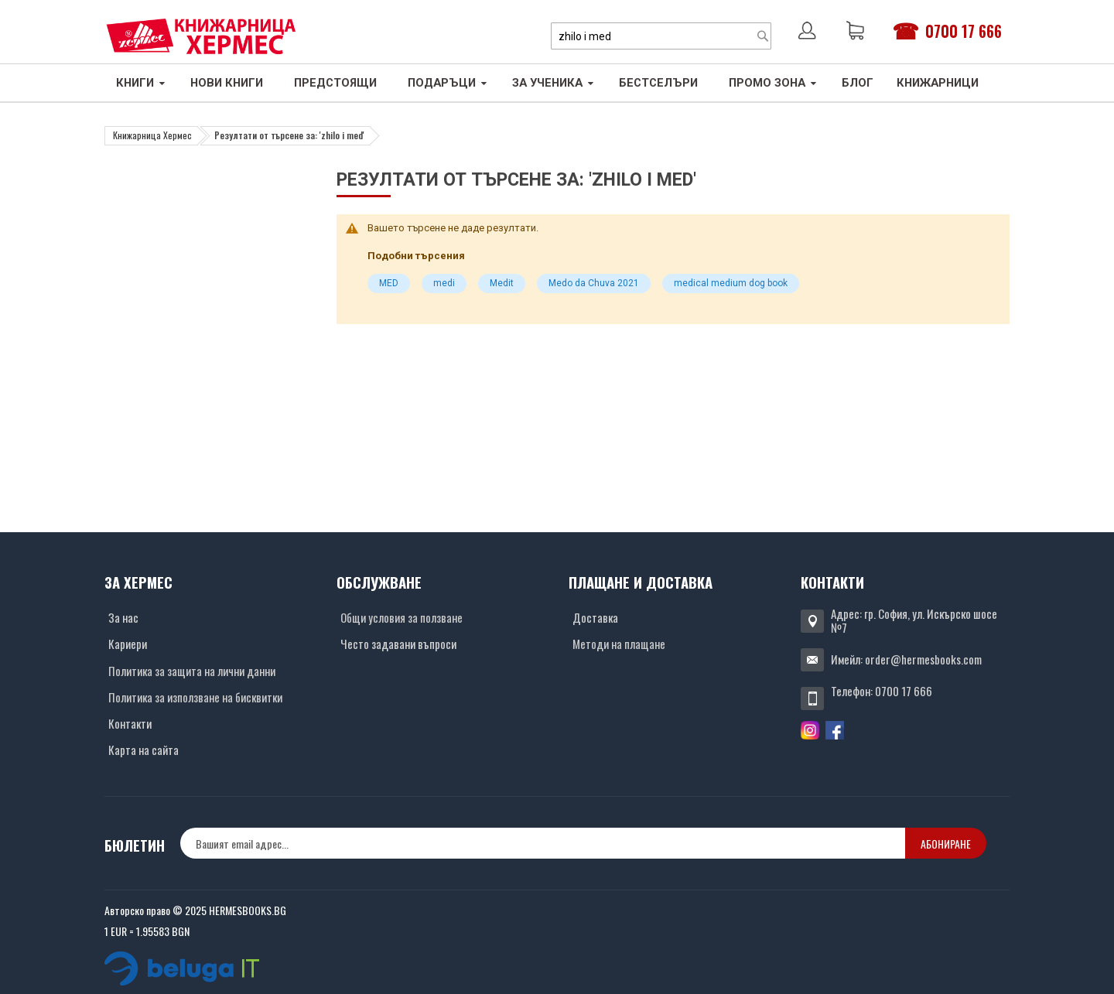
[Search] (762, 36)
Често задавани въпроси (398, 643)
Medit (502, 283)
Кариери (127, 643)
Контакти (130, 723)
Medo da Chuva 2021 (593, 283)
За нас (123, 617)
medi (444, 283)
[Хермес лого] (201, 36)
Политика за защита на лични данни (191, 670)
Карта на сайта (143, 749)
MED (388, 283)
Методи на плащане (618, 643)
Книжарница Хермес (152, 135)
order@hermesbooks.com (923, 659)
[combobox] (661, 36)
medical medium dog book (731, 283)
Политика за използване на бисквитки (195, 696)
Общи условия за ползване (401, 617)
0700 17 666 (963, 31)
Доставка (595, 617)
